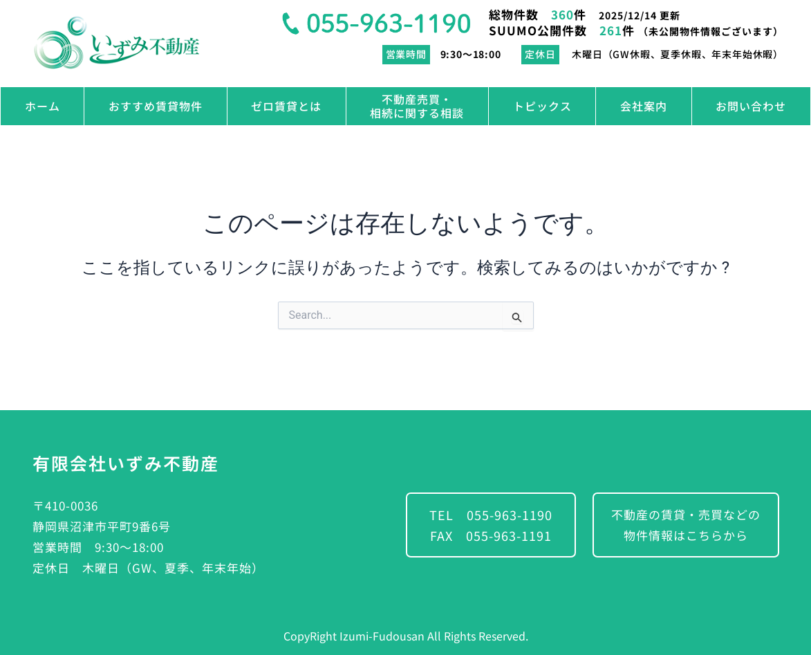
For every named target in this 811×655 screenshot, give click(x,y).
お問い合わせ (751, 106)
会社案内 (643, 106)
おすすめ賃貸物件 (156, 106)
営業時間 (406, 54)
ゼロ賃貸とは (286, 106)
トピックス (542, 106)
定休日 (540, 54)
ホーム (42, 106)
